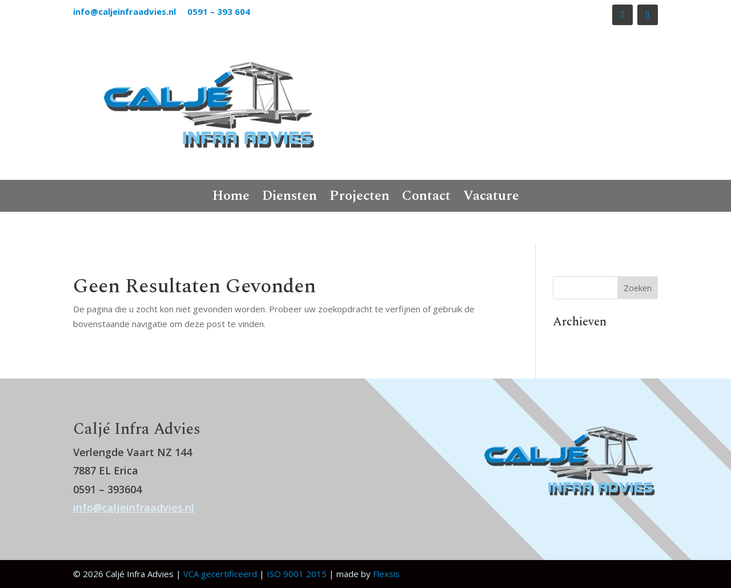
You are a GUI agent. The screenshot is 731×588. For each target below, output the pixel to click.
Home (231, 198)
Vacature (491, 198)
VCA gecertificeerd (220, 573)
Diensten (289, 198)
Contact (426, 198)
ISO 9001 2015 (297, 573)
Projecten (359, 198)
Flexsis (386, 573)
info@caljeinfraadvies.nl (125, 11)
